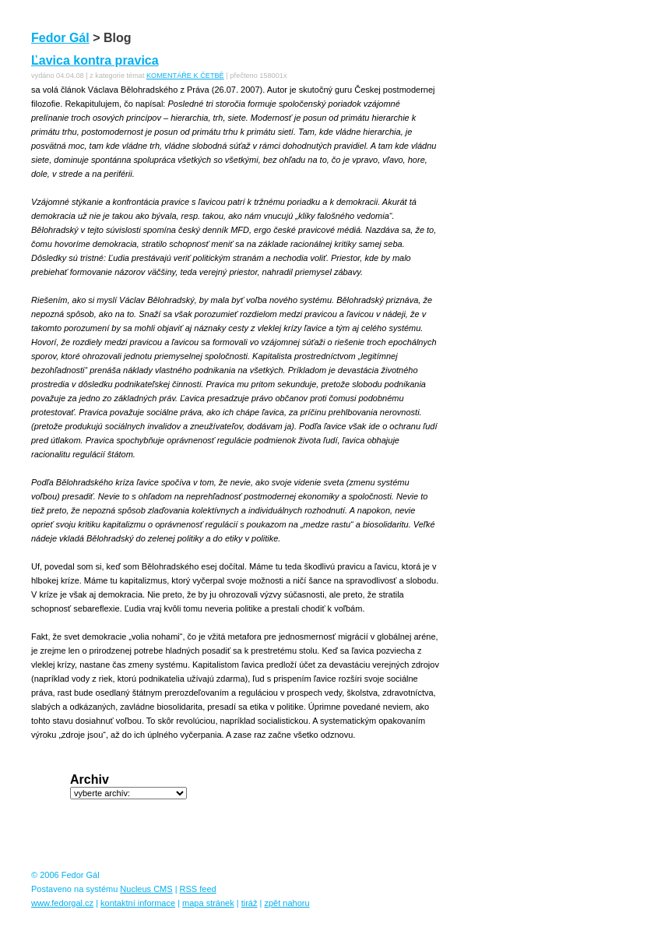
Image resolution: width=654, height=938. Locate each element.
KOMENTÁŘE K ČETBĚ (185, 75)
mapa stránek (208, 903)
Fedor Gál (60, 37)
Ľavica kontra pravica (95, 60)
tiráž (249, 903)
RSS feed (198, 889)
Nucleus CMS (146, 889)
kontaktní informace (137, 903)
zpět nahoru (286, 903)
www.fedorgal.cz (62, 903)
